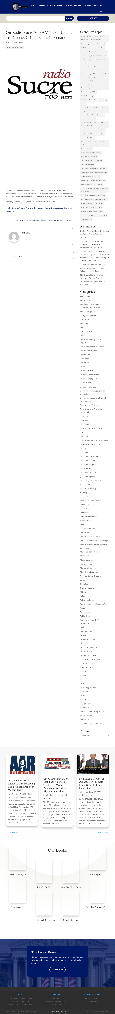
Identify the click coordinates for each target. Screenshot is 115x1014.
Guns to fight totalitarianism (91, 480)
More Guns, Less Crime (98, 180)
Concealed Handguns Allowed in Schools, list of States (94, 68)
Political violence (87, 600)
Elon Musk (84, 420)
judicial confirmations (89, 516)
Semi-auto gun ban (88, 655)
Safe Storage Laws (86, 203)
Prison (82, 608)
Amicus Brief (85, 300)
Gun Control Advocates (89, 456)
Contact (78, 6)
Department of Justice (89, 405)
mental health (86, 564)
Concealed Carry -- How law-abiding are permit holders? (93, 61)
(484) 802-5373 (56, 1005)
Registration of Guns (87, 199)
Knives (82, 524)
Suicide (83, 671)
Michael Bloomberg (88, 568)
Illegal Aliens (85, 496)
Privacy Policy (63, 1011)
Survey (83, 675)
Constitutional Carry (87, 96)
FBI (81, 432)
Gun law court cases (88, 472)
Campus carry (86, 331)
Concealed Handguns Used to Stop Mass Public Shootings (93, 86)
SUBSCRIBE (57, 969)
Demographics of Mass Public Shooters (92, 115)
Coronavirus (85, 354)
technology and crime (89, 687)
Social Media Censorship (90, 659)
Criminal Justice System (90, 374)
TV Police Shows (86, 707)
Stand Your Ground (96, 207)
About (69, 6)
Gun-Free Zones (100, 134)
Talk (81, 679)
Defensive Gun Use (88, 387)
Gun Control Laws (87, 460)
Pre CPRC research (86, 48)
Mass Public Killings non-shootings (94, 540)
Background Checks (87, 52)
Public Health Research (88, 195)
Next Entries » (103, 832)
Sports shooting (86, 663)
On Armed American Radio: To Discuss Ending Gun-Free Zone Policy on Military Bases (92, 267)
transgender (85, 703)
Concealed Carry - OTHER (88, 92)
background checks (88, 315)
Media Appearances (87, 172)
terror (82, 695)
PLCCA (83, 592)
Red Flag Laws (101, 195)
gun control (85, 452)
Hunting (83, 492)
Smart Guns (84, 207)
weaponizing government (90, 723)
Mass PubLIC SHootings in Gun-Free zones (93, 168)
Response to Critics (88, 639)
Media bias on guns (101, 172)
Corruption (84, 358)
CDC (82, 335)
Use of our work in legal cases (92, 711)
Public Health (85, 616)
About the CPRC (99, 48)
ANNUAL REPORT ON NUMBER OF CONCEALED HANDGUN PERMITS (91, 38)
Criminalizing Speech (88, 379)
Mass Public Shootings (87, 165)
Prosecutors (85, 612)
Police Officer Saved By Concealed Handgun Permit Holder (94, 189)
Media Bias (84, 556)
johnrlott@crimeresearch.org (55, 1001)
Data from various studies (88, 100)
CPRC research (100, 44)
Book (82, 327)
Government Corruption (90, 444)
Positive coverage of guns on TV (93, 604)
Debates (83, 104)
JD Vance (83, 508)
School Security (98, 203)
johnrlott (49, 795)
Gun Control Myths (88, 464)
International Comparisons (89, 157)
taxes (82, 683)
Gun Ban (83, 448)
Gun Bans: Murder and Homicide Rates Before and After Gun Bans (92, 124)
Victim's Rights (86, 715)
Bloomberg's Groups (101, 52)
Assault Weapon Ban (88, 311)
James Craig (85, 504)
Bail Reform (85, 319)
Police (82, 596)
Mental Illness (85, 180)
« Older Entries (12, 832)
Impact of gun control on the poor (91, 153)
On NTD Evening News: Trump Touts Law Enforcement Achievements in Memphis (92, 244)
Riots (82, 643)
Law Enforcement (87, 528)
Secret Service (86, 651)
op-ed (82, 580)
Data (52, 6)
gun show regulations (89, 476)
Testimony (104, 215)
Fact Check (84, 424)
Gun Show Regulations (87, 138)
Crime (82, 366)
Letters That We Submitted (91, 536)
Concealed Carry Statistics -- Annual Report (94, 56)
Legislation (84, 532)
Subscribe (99, 6)
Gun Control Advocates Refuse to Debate (93, 130)
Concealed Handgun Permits (92, 346)
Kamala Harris (86, 520)
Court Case (84, 362)
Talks (100, 211)
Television (84, 691)
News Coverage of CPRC (88, 184)
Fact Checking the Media (88, 119)
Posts (34, 6)
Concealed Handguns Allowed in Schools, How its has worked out (93, 79)
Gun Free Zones (86, 468)
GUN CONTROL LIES (87, 134)
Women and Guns (86, 219)
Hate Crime (85, 484)
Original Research (87, 588)
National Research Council (91, 576)
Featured (84, 436)
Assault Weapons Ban (87, 44)
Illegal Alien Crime (86, 149)
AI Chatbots (85, 296)
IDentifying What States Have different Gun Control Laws (94, 143)
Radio (21, 42)
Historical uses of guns (89, 488)
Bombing (84, 323)
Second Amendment (88, 647)
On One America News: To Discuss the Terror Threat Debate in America (94, 234)
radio (21, 48)
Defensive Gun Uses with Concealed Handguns (92, 109)
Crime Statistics (86, 370)
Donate (88, 6)
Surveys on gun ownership (89, 211)
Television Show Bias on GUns (90, 215)
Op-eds (60, 6)
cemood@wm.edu (91, 1001)
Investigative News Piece (90, 500)
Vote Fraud (84, 719)
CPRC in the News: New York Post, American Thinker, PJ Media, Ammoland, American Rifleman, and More (56, 785)
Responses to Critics (101, 199)
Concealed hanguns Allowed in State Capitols (94, 74)
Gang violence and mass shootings (94, 440)
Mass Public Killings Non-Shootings (91, 161)
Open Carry (85, 584)
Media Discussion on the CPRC (90, 176)
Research (43, 6)
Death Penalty (103, 100)
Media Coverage (87, 560)
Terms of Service (53, 1011)
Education (84, 416)
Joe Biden (84, 512)
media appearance (12, 48)
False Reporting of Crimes (91, 428)
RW (11, 794)
